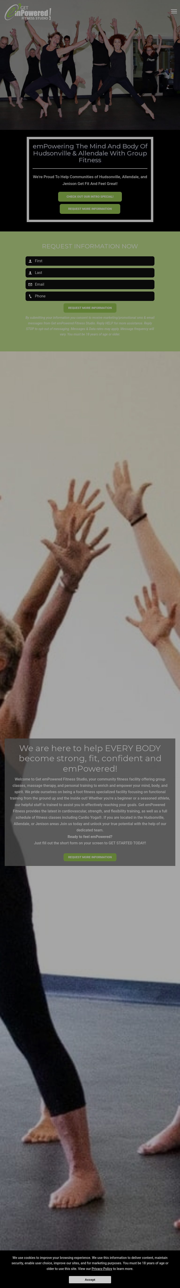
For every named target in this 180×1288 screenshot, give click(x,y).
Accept (90, 1279)
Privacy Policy (102, 1269)
